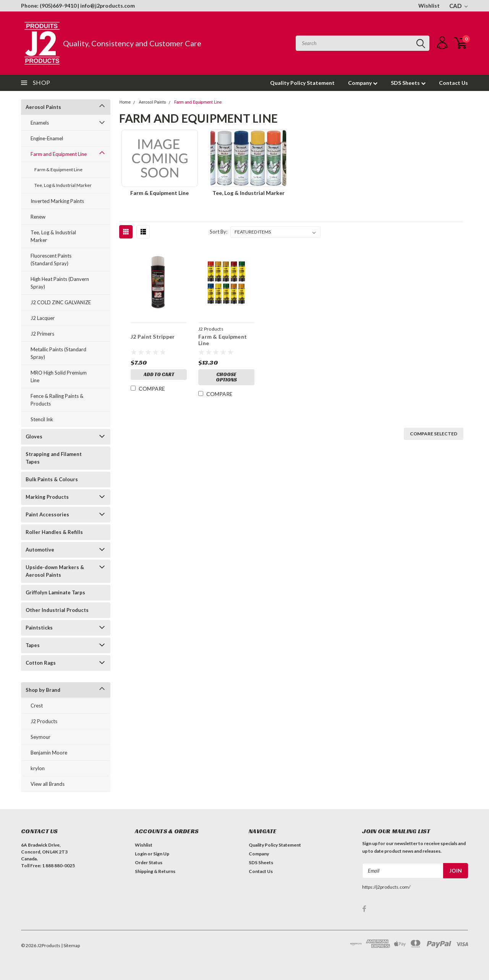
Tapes (33, 645)
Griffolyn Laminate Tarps (55, 592)
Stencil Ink (42, 419)
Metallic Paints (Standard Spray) (58, 353)
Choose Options (225, 378)
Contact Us (453, 83)
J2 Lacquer (43, 318)
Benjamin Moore (49, 753)
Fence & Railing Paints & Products (57, 400)
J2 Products (44, 721)
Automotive (40, 550)
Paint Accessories (47, 514)
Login (141, 854)
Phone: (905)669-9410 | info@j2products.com (78, 5)
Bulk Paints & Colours (52, 479)
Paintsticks (39, 628)
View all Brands (48, 784)
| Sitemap (70, 945)
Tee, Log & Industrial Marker (63, 185)
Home (125, 102)
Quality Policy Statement (302, 83)
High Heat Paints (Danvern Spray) (60, 283)
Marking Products (47, 497)
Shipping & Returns (155, 871)
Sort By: (218, 232)
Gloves (34, 436)
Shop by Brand (43, 690)
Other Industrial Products (57, 610)
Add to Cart (158, 375)
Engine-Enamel (47, 138)
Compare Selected (433, 433)
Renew (38, 217)
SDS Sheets (408, 83)
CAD (458, 5)
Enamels (40, 123)
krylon (38, 768)
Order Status (148, 862)
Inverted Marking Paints (57, 201)
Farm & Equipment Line (58, 169)
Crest (37, 706)
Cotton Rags (41, 663)
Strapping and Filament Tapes (54, 458)
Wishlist (429, 5)
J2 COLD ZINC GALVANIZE (61, 302)
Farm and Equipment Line (59, 154)
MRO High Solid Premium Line (59, 376)
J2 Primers (42, 334)
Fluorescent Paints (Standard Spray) (51, 259)
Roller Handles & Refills (54, 532)
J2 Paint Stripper (152, 336)
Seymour (40, 737)
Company (362, 83)
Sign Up (161, 854)
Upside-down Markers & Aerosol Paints (55, 571)
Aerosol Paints (43, 107)
